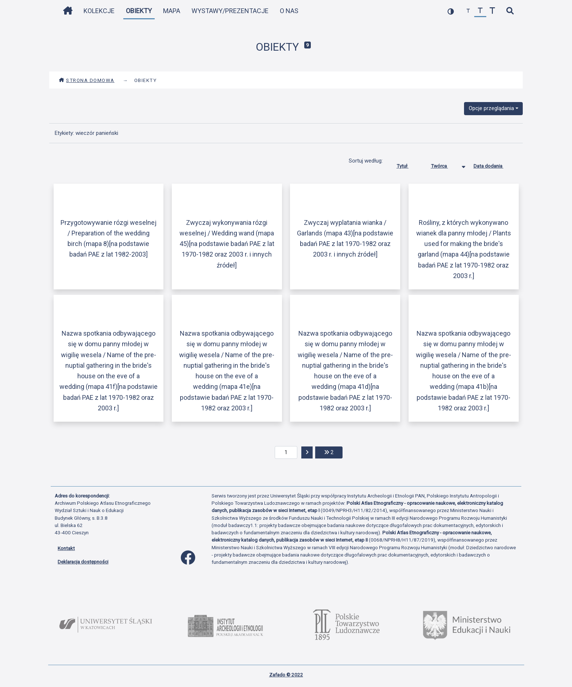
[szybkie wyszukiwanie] (510, 11)
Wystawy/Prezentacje (230, 11)
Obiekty (139, 11)
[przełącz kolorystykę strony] (451, 11)
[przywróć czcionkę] (480, 11)
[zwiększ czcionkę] (492, 11)
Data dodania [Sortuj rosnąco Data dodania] (494, 164)
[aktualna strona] (286, 452)
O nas (289, 11)
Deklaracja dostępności (83, 562)
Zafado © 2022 (286, 675)
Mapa (171, 11)
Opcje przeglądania (491, 108)
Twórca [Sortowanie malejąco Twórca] (445, 164)
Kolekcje (99, 11)
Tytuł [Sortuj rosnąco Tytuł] (408, 164)
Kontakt (66, 548)
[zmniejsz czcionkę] (468, 11)
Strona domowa (86, 80)
